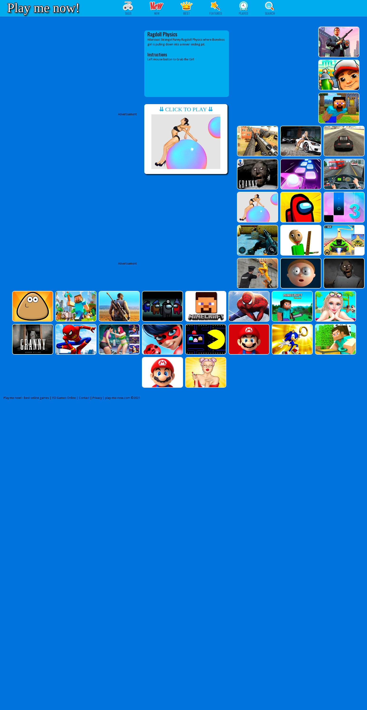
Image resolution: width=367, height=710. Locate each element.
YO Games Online (64, 398)
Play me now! (43, 7)
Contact (84, 398)
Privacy (97, 398)
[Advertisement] (96, 70)
